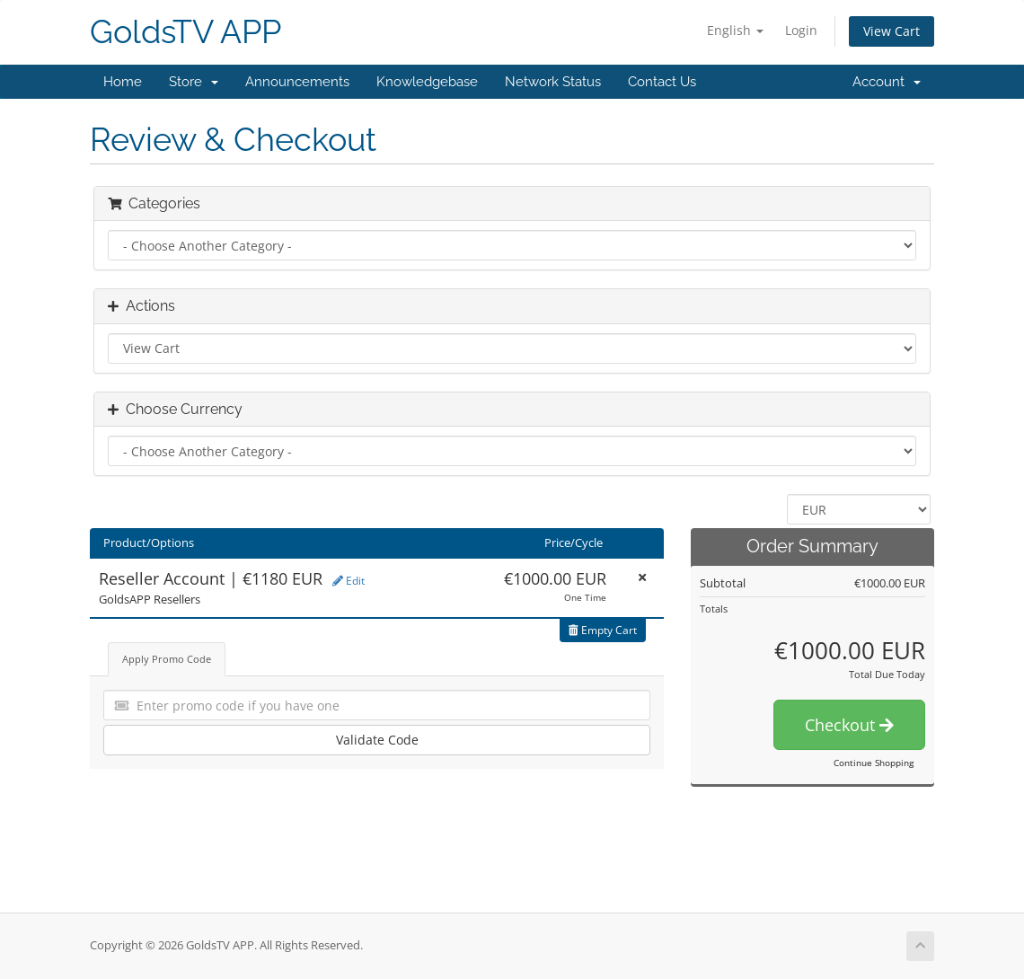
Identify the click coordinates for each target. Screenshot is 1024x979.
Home (122, 82)
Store (193, 82)
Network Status (553, 82)
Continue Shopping (874, 762)
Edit (348, 580)
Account (886, 82)
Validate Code (377, 739)
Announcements (297, 82)
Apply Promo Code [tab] (166, 659)
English (735, 30)
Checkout (849, 725)
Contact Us (662, 82)
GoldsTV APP (185, 32)
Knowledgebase (427, 82)
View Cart (891, 31)
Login (801, 30)
